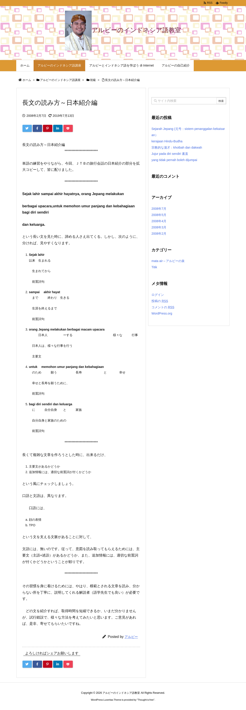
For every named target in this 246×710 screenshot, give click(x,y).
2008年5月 (158, 215)
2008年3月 (158, 227)
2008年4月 (158, 221)
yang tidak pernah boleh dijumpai (174, 160)
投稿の (159, 301)
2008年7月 (158, 208)
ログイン (157, 295)
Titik (154, 267)
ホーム (26, 80)
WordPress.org (161, 313)
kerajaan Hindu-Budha (166, 141)
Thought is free (145, 699)
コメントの (162, 307)
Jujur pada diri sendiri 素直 (169, 153)
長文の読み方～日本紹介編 (122, 80)
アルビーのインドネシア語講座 (60, 80)
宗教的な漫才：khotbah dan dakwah (176, 147)
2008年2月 (158, 233)
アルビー (131, 637)
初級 (93, 80)
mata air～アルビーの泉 (168, 261)
